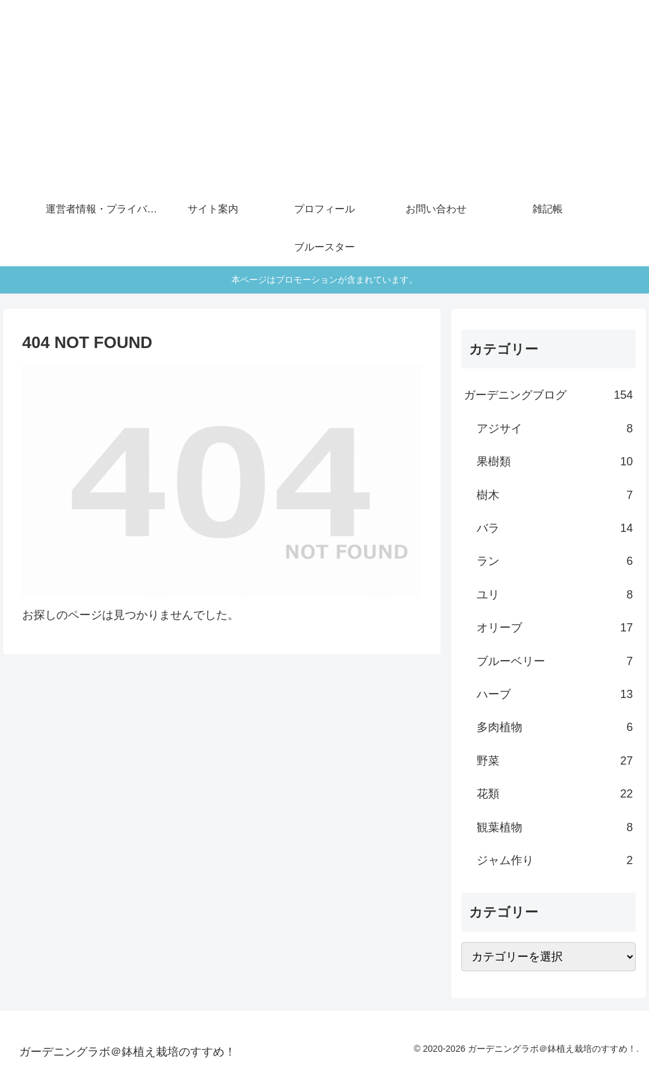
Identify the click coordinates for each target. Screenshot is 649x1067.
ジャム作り (555, 860)
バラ (555, 528)
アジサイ (555, 428)
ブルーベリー (555, 661)
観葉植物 (555, 827)
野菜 (555, 761)
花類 (555, 794)
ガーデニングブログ (548, 395)
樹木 (555, 495)
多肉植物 (555, 727)
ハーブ (555, 694)
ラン (555, 561)
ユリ (555, 595)
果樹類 (555, 461)
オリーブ (555, 628)
